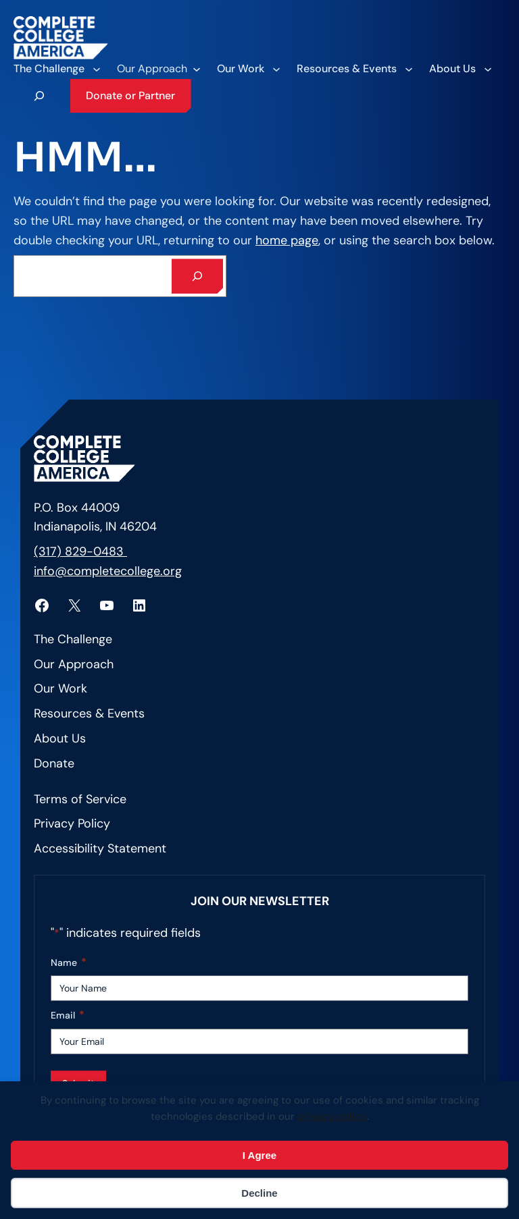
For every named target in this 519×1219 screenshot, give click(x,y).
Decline (259, 1193)
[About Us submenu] (460, 68)
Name (68, 963)
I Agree (259, 1155)
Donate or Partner (130, 95)
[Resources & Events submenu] (354, 68)
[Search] (197, 276)
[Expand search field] (39, 95)
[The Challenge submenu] (56, 68)
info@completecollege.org (108, 571)
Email (67, 1015)
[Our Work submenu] (248, 68)
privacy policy (332, 1116)
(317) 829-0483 (80, 551)
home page (286, 240)
